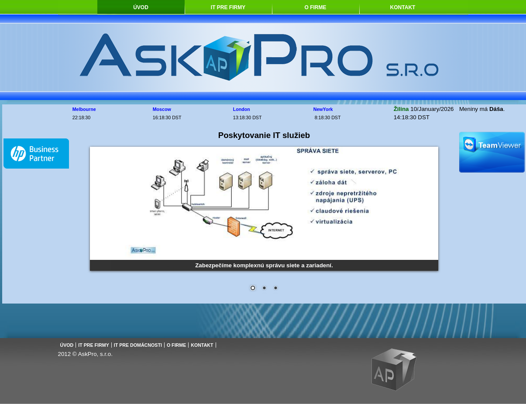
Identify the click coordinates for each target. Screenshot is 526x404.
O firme (316, 7)
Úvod (140, 7)
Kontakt (403, 7)
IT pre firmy (228, 7)
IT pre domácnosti (138, 345)
